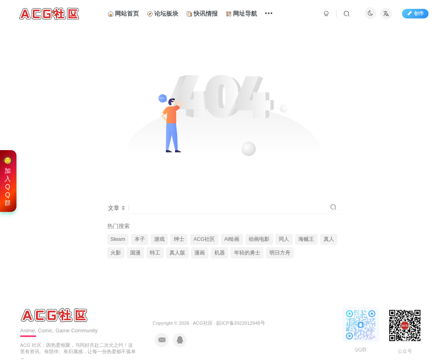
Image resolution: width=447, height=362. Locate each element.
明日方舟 (279, 253)
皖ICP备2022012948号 (240, 322)
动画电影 (259, 239)
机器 (219, 253)
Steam (117, 239)
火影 (115, 253)
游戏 (159, 239)
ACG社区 (204, 239)
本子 (140, 239)
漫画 (199, 253)
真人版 (177, 253)
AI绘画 (231, 239)
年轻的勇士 (247, 253)
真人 (329, 239)
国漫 (135, 253)
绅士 (179, 239)
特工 (155, 253)
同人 (284, 239)
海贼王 (306, 239)
